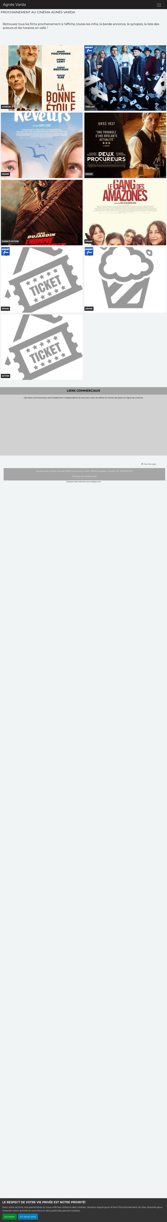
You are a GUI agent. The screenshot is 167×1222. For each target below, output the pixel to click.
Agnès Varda (14, 4)
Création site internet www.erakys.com (83, 481)
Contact (111, 471)
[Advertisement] (83, 426)
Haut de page (148, 464)
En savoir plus (28, 1216)
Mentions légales (98, 471)
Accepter (9, 1216)
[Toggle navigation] (159, 5)
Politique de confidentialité (84, 476)
